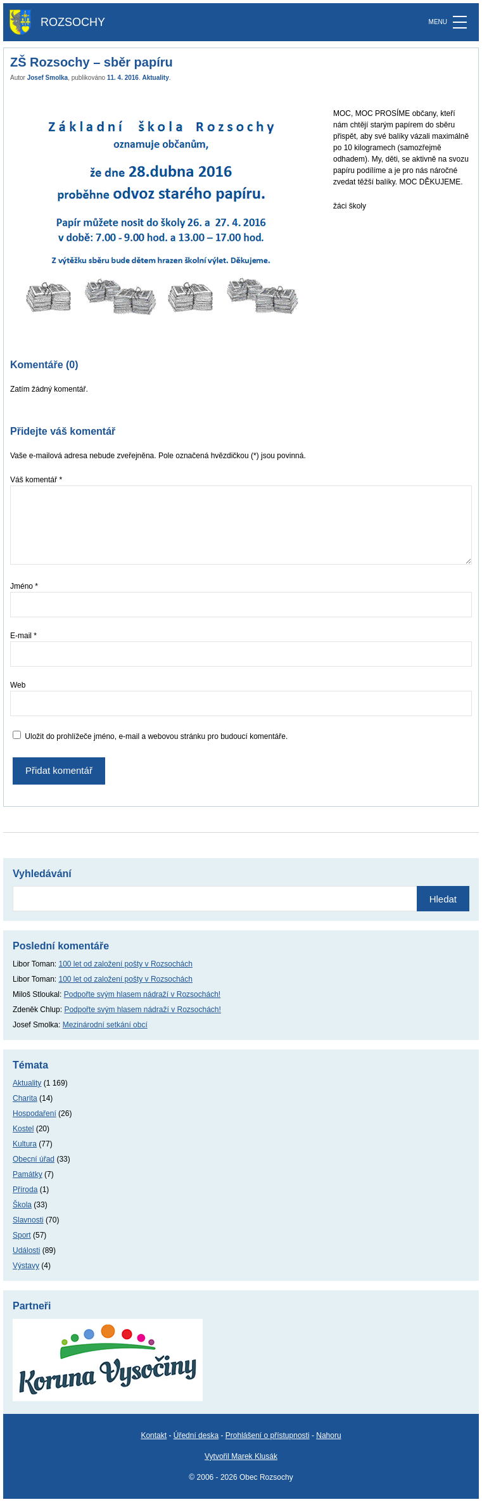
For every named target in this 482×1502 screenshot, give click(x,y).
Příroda (25, 1189)
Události (26, 1250)
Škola (22, 1204)
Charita (25, 1098)
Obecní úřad (33, 1159)
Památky (27, 1174)
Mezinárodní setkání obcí (105, 1024)
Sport (22, 1235)
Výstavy (26, 1265)
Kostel (23, 1128)
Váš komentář (36, 479)
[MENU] (459, 22)
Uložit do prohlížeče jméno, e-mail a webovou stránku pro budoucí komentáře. (156, 736)
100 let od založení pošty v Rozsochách (126, 964)
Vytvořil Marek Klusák (241, 1456)
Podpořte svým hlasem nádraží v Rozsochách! (142, 994)
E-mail (23, 635)
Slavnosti (28, 1220)
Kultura (25, 1143)
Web (17, 685)
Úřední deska (196, 1435)
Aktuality (156, 77)
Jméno (24, 586)
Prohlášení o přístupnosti (267, 1435)
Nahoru (328, 1435)
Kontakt (154, 1435)
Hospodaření (34, 1113)
